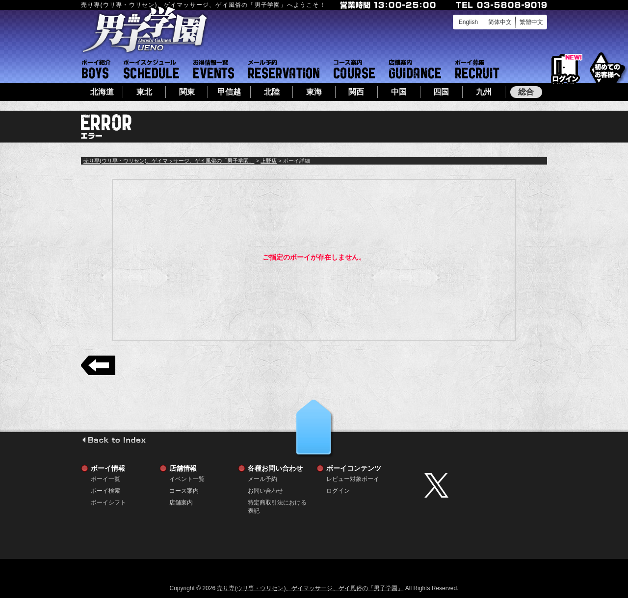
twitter (483, 485)
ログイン (565, 69)
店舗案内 (415, 69)
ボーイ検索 (105, 490)
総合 (526, 92)
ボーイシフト (151, 69)
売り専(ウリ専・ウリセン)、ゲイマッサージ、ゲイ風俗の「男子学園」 (168, 161)
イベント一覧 (213, 69)
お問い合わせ (265, 490)
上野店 (269, 161)
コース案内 (354, 69)
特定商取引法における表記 (277, 502)
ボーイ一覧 (105, 479)
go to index (113, 440)
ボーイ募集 (477, 69)
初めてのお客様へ (607, 68)
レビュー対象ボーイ (352, 479)
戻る (98, 365)
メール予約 (283, 69)
